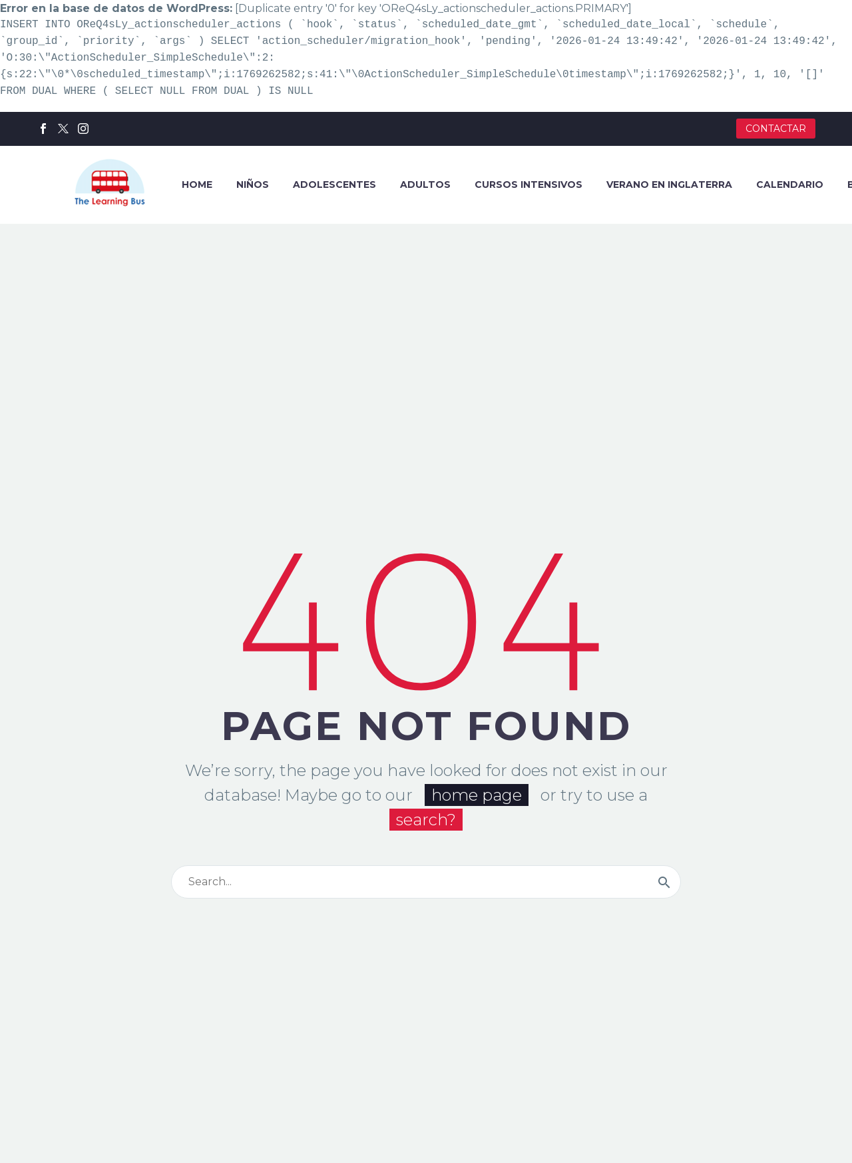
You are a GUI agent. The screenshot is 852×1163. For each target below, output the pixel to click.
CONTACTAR (776, 129)
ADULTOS (425, 185)
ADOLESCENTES (334, 185)
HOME (197, 185)
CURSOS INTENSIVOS (528, 185)
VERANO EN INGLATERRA (669, 185)
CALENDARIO (789, 185)
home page (476, 792)
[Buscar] (426, 879)
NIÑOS (252, 185)
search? (426, 817)
